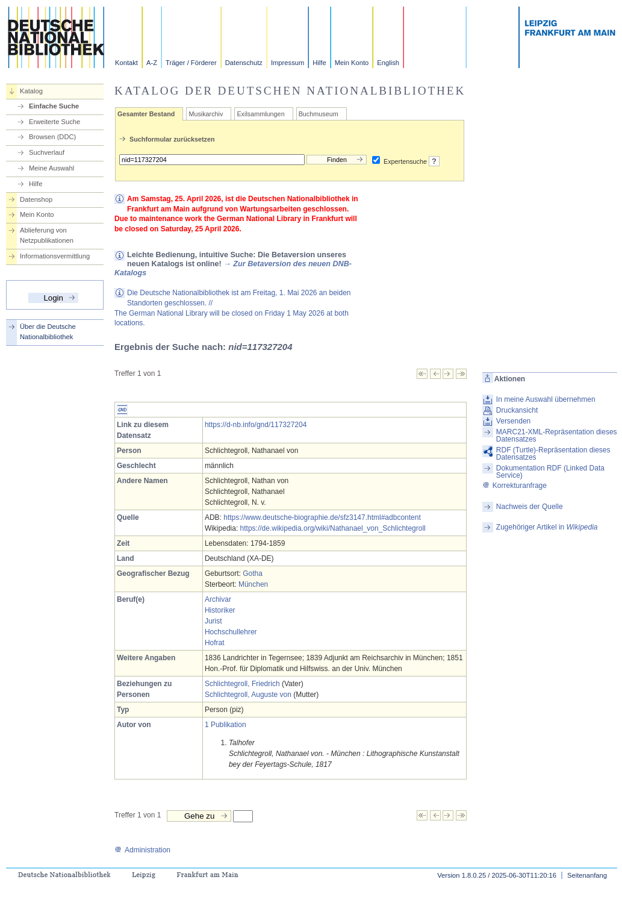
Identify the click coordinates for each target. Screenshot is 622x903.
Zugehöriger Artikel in (547, 527)
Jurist (213, 621)
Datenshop (36, 199)
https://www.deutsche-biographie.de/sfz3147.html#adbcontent (322, 517)
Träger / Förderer (191, 62)
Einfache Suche (54, 106)
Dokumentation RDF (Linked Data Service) (550, 472)
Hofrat (215, 643)
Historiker (220, 610)
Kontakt (126, 62)
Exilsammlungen (260, 113)
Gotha (253, 573)
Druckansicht (517, 410)
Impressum (287, 62)
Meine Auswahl (51, 168)
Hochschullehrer (231, 632)
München (253, 584)
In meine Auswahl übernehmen (546, 399)
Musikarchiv (205, 113)
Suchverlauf (46, 152)
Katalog (31, 91)
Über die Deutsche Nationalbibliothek (48, 331)
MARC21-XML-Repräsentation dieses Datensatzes (556, 435)
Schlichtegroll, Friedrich (242, 684)
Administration (142, 850)
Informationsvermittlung (55, 256)
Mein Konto (352, 62)
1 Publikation (225, 724)
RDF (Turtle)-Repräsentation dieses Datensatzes (553, 453)
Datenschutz (244, 62)
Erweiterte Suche (54, 121)
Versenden (513, 421)
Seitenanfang (587, 875)
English (388, 62)
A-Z (151, 62)
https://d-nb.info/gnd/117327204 (255, 424)
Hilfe (319, 62)
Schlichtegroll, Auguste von (248, 694)
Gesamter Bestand (146, 113)
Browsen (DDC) (52, 136)
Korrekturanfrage (514, 485)
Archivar (218, 599)
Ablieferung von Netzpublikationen (46, 235)
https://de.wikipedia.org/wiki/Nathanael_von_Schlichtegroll (333, 528)
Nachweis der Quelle (529, 506)
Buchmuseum (318, 113)
